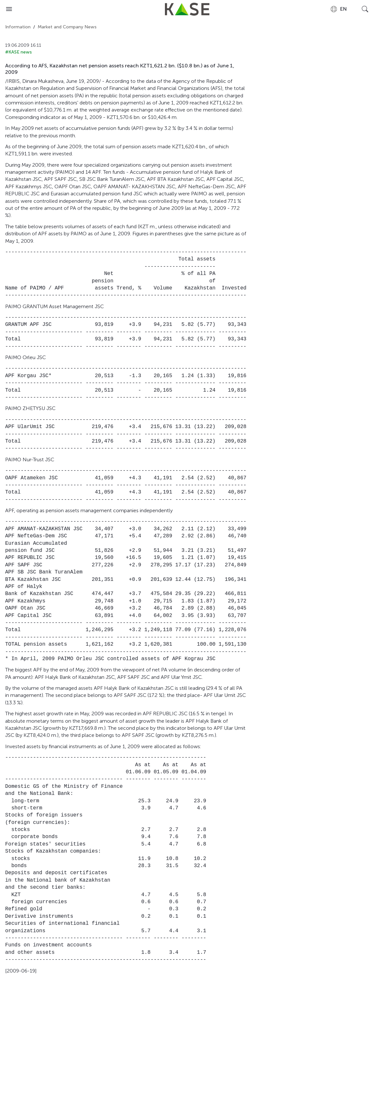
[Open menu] (9, 9)
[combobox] (338, 9)
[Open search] (365, 9)
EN (338, 9)
